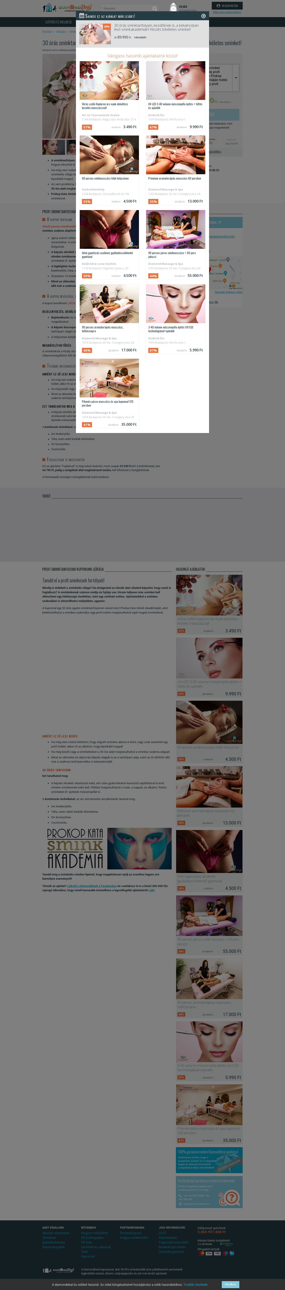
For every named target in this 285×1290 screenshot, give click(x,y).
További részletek (195, 1284)
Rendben (230, 1284)
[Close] (203, 15)
